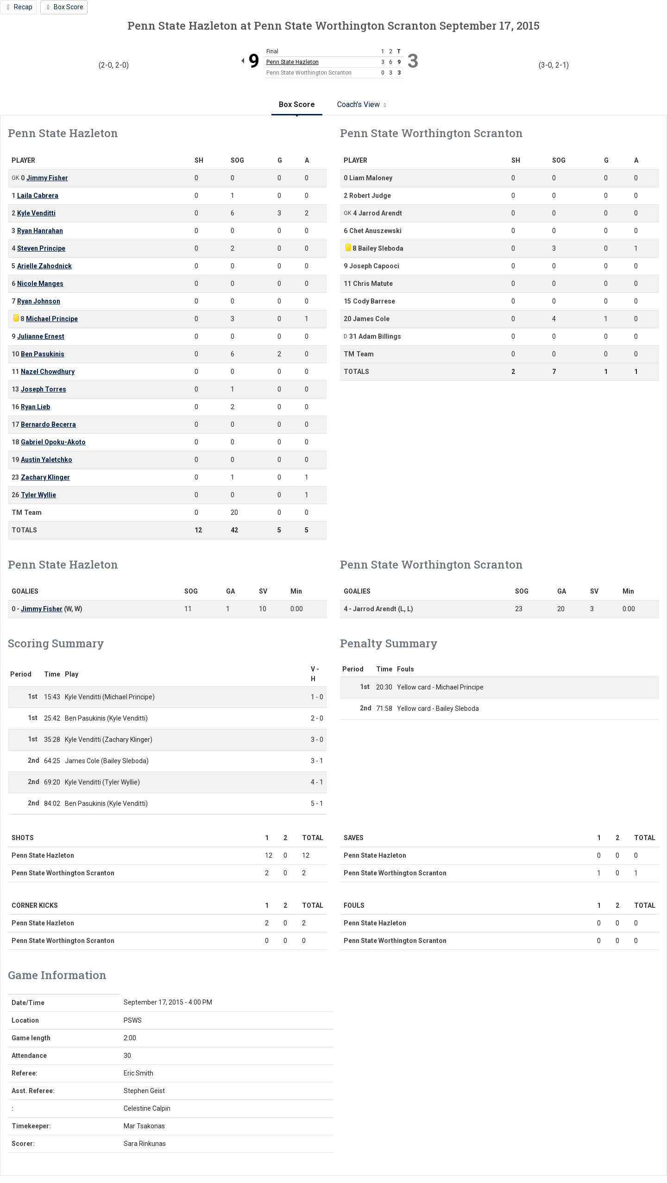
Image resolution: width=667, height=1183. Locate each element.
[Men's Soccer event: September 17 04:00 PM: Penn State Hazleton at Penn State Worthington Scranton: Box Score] (64, 7)
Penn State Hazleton (292, 62)
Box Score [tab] (297, 104)
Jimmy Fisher (47, 178)
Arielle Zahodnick (44, 266)
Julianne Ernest (40, 336)
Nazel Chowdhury (48, 371)
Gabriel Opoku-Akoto (53, 442)
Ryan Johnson (38, 301)
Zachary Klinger (45, 477)
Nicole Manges (40, 283)
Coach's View (363, 104)
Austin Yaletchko (46, 459)
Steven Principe (41, 248)
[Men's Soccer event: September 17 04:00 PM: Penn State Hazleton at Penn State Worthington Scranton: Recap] (18, 7)
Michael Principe (52, 319)
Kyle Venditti (36, 213)
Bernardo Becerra (48, 424)
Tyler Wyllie (38, 495)
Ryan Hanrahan (40, 230)
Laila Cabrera (37, 195)
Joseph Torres (43, 389)
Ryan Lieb (35, 407)
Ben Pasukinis (42, 354)
